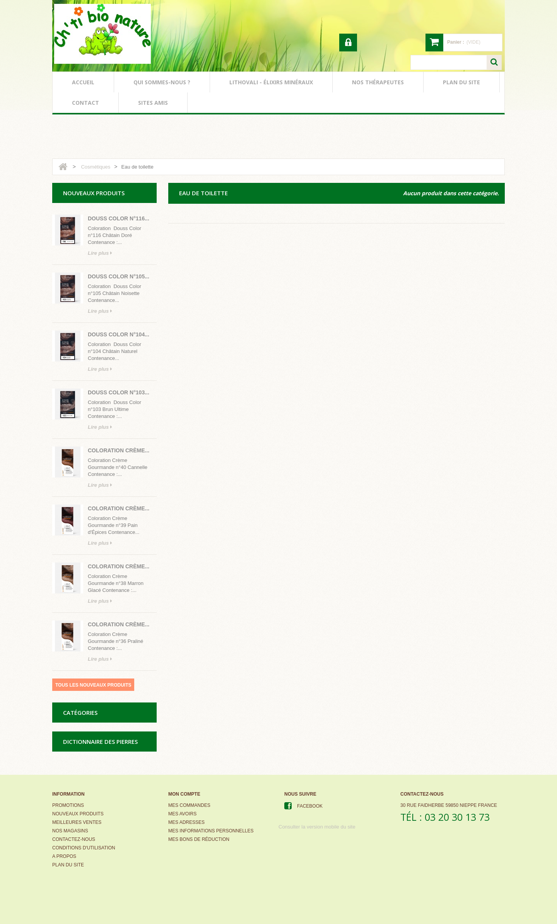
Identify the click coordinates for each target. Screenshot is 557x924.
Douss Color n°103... (118, 392)
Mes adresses (186, 822)
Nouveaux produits (78, 814)
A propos (64, 856)
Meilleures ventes (76, 822)
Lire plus (100, 253)
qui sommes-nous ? (161, 82)
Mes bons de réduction (198, 839)
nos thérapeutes (378, 82)
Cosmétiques (95, 167)
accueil (83, 82)
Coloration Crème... (118, 450)
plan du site (461, 82)
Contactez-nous (73, 839)
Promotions (68, 805)
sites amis (153, 102)
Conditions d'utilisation (83, 848)
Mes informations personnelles (210, 831)
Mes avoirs (182, 814)
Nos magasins (70, 831)
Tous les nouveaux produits (93, 685)
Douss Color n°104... (118, 334)
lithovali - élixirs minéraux (271, 82)
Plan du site (68, 865)
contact (85, 102)
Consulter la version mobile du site (316, 827)
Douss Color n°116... (118, 218)
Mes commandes (189, 805)
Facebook (310, 806)
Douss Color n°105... (118, 276)
